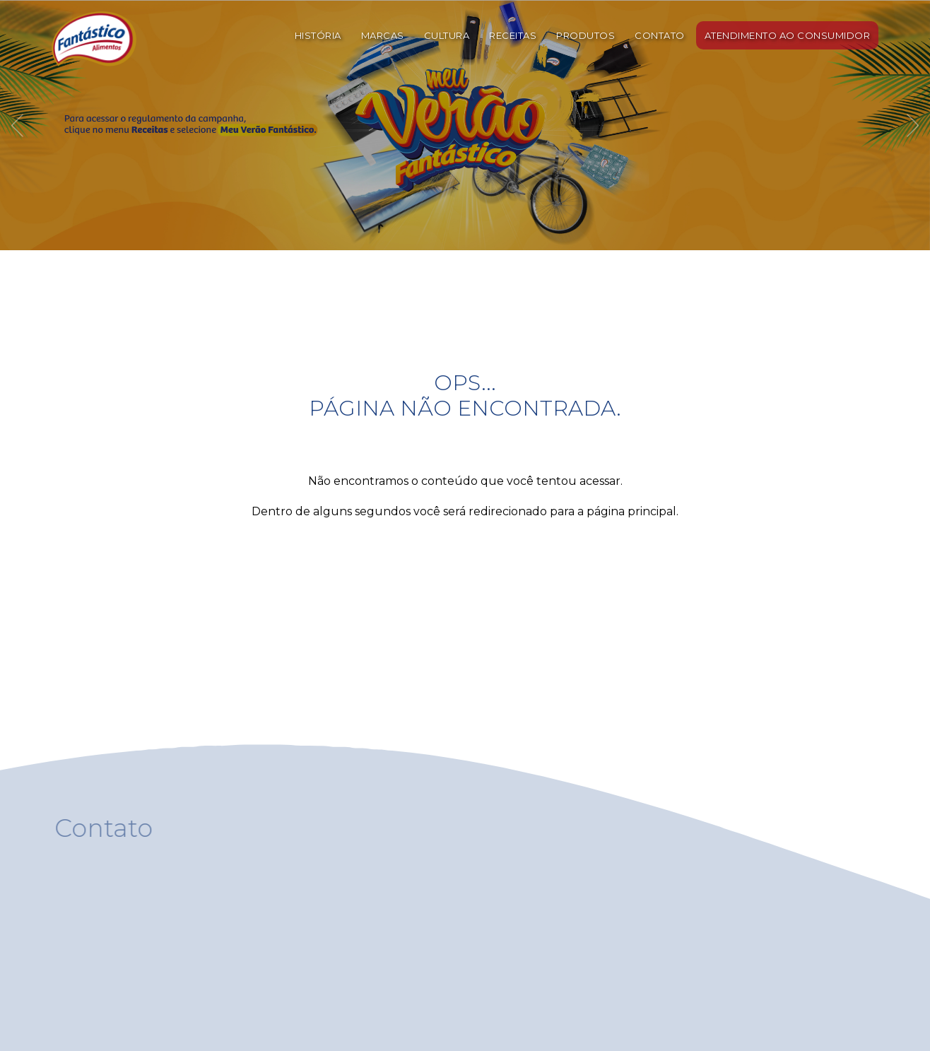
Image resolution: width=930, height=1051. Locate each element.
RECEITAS (512, 35)
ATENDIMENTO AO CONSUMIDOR (788, 35)
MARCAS (382, 35)
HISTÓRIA (318, 35)
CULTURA (447, 35)
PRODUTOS (585, 35)
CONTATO (660, 35)
